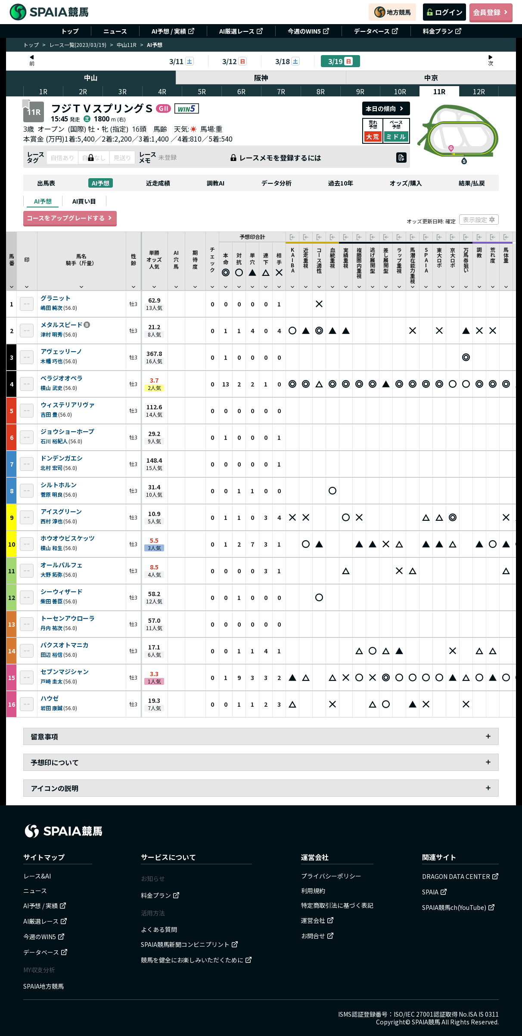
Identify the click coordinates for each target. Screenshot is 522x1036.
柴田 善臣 (51, 601)
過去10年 (341, 183)
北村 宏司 (51, 467)
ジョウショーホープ (67, 432)
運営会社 (317, 920)
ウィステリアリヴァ (67, 405)
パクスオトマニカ (64, 645)
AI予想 (100, 183)
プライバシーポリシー (331, 876)
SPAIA (434, 891)
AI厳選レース (241, 31)
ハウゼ (49, 698)
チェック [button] (212, 262)
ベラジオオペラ (61, 378)
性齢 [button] (133, 262)
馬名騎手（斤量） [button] (81, 262)
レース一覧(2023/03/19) (77, 44)
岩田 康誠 (51, 708)
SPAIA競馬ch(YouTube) (458, 907)
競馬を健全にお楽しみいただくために (196, 959)
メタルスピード (61, 325)
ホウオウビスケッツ (67, 538)
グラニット (55, 298)
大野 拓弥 (51, 574)
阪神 (261, 77)
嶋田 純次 (51, 307)
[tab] (42, 201)
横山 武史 (51, 387)
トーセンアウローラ (67, 618)
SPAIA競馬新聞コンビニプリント (189, 944)
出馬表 (46, 183)
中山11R (127, 44)
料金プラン (442, 31)
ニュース (115, 31)
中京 (431, 77)
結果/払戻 (471, 183)
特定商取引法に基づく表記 (337, 905)
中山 (91, 77)
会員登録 (491, 12)
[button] (225, 266)
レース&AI (37, 876)
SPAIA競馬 (426, 1021)
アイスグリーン (61, 512)
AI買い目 (84, 201)
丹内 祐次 (51, 628)
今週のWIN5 (308, 31)
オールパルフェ (61, 565)
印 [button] (26, 263)
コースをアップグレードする (70, 218)
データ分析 (276, 183)
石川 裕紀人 (54, 441)
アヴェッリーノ (61, 352)
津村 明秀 (51, 334)
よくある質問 (159, 929)
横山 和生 (51, 547)
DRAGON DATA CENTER (460, 876)
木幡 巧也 (51, 361)
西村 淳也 (51, 521)
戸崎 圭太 (51, 681)
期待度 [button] (195, 263)
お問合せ (317, 935)
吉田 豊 (48, 414)
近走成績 (158, 183)
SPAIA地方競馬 (43, 986)
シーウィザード (61, 592)
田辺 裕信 (51, 654)
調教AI (215, 183)
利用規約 (313, 891)
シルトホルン (58, 485)
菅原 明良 (51, 494)
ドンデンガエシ (61, 458)
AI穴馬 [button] (176, 263)
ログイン (444, 12)
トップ (70, 31)
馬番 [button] (11, 262)
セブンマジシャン (64, 672)
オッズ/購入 (406, 183)
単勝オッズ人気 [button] (154, 263)
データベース (376, 31)
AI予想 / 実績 (173, 31)
